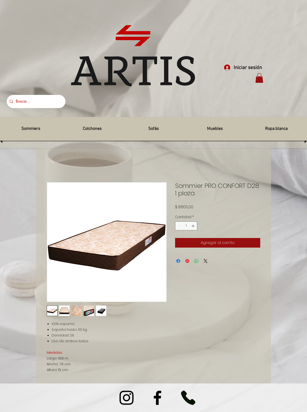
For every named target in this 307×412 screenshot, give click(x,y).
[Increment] (193, 226)
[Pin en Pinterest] (187, 261)
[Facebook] (157, 397)
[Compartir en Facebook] (178, 261)
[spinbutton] (186, 226)
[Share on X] (205, 261)
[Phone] (188, 397)
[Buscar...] (35, 101)
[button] (259, 78)
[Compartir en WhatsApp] (196, 261)
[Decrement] (179, 226)
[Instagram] (126, 397)
